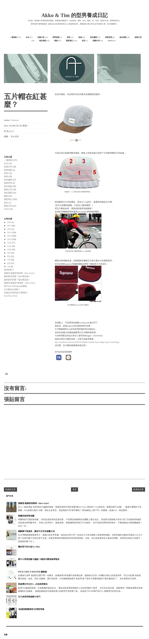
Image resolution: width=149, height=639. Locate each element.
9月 (9, 253)
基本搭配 (122, 37)
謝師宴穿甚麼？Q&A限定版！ (17, 276)
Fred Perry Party (10, 296)
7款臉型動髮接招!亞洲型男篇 (31, 609)
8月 (9, 256)
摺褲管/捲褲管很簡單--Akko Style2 (19, 273)
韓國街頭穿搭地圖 (26, 516)
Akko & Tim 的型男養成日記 (74, 15)
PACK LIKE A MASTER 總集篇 (32, 572)
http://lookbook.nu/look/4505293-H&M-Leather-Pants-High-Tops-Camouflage (87, 342)
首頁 (74, 489)
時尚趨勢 (93, 37)
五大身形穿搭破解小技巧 (29, 597)
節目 (83, 41)
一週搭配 (13, 37)
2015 (9, 232)
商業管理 (108, 37)
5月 (9, 267)
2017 (9, 226)
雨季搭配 (56, 37)
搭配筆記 (69, 41)
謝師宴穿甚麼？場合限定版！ (17, 280)
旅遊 (80, 37)
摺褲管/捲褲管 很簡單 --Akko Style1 (20, 283)
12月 (9, 243)
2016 (9, 229)
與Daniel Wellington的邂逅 (15, 286)
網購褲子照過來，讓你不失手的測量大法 (36, 531)
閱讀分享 (96, 41)
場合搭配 (42, 41)
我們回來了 (9, 270)
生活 (27, 37)
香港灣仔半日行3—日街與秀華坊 (33, 584)
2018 (9, 222)
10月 (9, 249)
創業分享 (138, 37)
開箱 (56, 41)
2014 (9, 236)
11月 (9, 246)
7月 (9, 260)
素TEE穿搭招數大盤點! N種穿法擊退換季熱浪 (38, 559)
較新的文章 (10, 489)
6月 (9, 263)
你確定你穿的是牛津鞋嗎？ (16, 293)
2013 (9, 239)
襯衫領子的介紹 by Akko (29, 547)
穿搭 (68, 37)
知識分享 (40, 37)
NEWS (110, 41)
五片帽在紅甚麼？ (12, 289)
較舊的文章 (138, 489)
